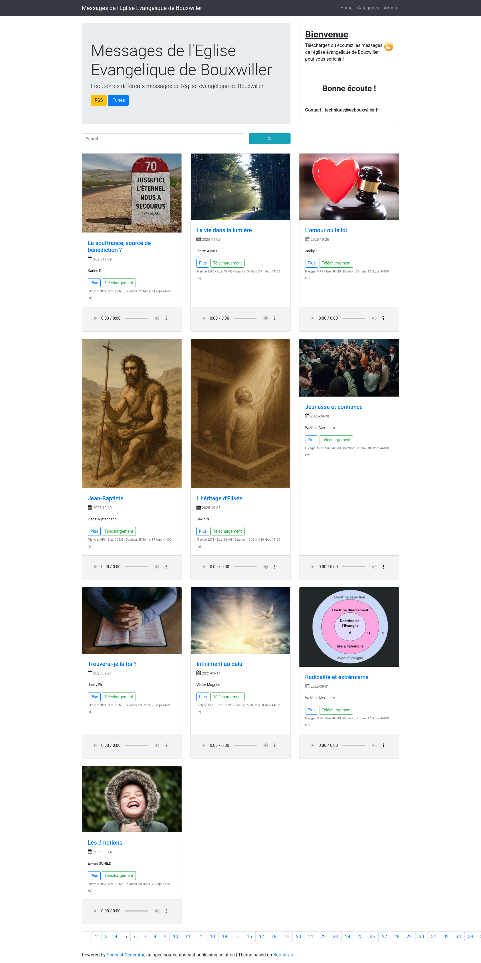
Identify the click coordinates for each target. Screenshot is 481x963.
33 (458, 936)
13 (212, 936)
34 (470, 936)
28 (396, 936)
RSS (99, 100)
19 (286, 936)
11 (187, 936)
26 (372, 936)
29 (409, 936)
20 (298, 936)
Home (346, 8)
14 (224, 936)
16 (249, 936)
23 (335, 936)
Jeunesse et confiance (334, 406)
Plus (94, 282)
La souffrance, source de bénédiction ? (119, 246)
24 (347, 936)
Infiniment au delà (219, 663)
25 (360, 936)
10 (175, 936)
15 (237, 936)
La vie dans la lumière (224, 230)
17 (261, 936)
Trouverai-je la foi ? (112, 663)
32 (446, 936)
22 (323, 936)
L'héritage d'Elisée (219, 498)
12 (200, 936)
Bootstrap (283, 955)
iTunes (118, 100)
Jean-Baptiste (106, 498)
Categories (368, 8)
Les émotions (105, 842)
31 (433, 936)
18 (274, 936)
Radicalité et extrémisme (337, 677)
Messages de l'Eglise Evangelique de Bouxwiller (142, 8)
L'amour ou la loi (326, 230)
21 (310, 936)
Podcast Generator (125, 955)
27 (384, 936)
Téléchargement (118, 282)
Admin (390, 8)
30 (421, 936)
